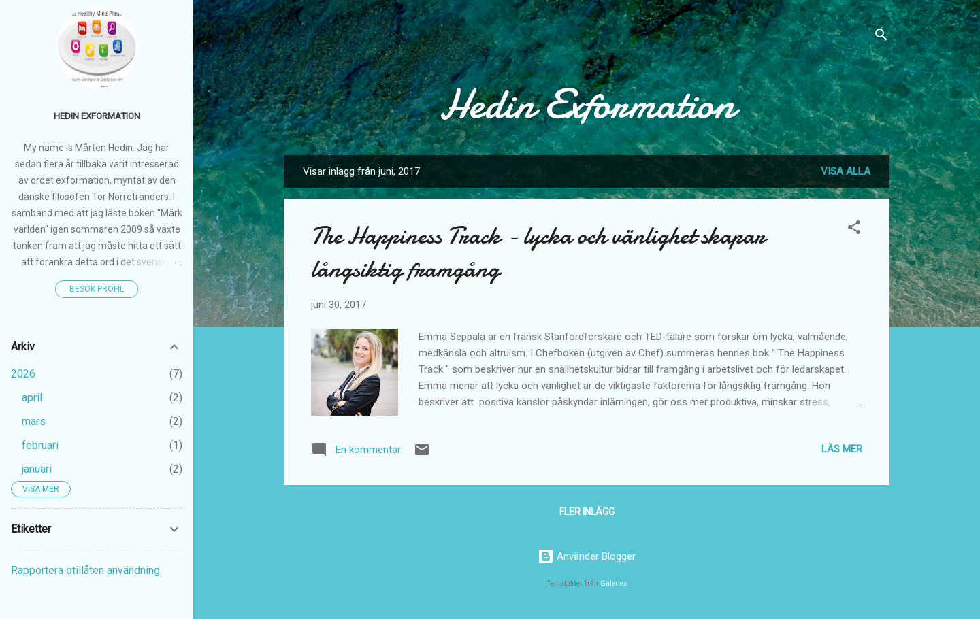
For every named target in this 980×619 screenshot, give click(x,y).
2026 (23, 373)
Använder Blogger (587, 556)
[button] (854, 229)
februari (40, 445)
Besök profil (96, 289)
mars (34, 421)
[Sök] (881, 37)
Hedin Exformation (587, 104)
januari (37, 469)
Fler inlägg (587, 511)
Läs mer (841, 449)
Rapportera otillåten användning (85, 570)
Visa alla (845, 171)
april (32, 397)
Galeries (613, 583)
